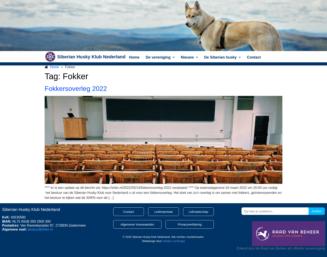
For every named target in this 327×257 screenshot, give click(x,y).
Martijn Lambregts (174, 241)
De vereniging (160, 57)
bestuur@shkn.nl (40, 229)
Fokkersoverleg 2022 (76, 88)
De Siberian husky (222, 57)
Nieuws (189, 57)
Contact (254, 57)
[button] (160, 57)
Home (134, 57)
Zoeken (317, 211)
